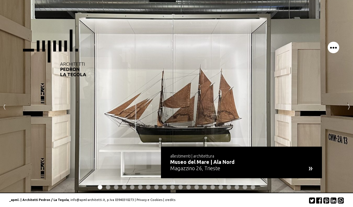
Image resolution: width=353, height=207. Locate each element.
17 (229, 187)
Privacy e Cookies (149, 200)
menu (333, 47)
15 (212, 187)
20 (253, 187)
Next (348, 106)
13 (196, 187)
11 (180, 187)
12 (188, 187)
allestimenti (180, 156)
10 (172, 187)
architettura (203, 156)
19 (245, 187)
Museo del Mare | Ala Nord (202, 162)
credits (170, 200)
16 (220, 187)
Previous (4, 106)
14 (204, 187)
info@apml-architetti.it (87, 200)
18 (237, 187)
